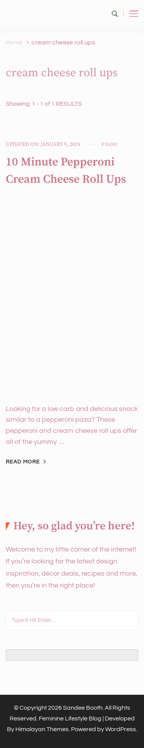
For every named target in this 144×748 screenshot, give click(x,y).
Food (109, 144)
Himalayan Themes (42, 729)
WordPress (120, 729)
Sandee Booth (83, 708)
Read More (23, 462)
